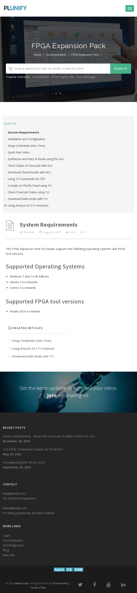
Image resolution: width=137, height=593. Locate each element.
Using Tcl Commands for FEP (26, 179)
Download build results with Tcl (27, 199)
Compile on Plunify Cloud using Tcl (29, 185)
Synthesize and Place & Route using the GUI (36, 159)
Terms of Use (38, 587)
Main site (8, 555)
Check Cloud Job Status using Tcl (28, 192)
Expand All (9, 123)
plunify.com (21, 583)
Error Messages (86, 77)
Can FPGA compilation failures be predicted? (33, 449)
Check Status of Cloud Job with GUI (30, 165)
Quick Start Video (19, 152)
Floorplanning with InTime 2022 (24, 462)
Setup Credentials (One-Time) (26, 146)
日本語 (78, 569)
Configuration (40, 77)
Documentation (56, 54)
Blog (6, 550)
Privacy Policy (60, 583)
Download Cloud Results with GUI (29, 172)
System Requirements (23, 132)
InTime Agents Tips (62, 77)
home (37, 54)
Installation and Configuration (26, 139)
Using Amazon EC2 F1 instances (28, 205)
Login (6, 535)
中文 (69, 569)
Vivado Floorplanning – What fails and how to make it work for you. (49, 436)
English (59, 569)
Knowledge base (13, 545)
